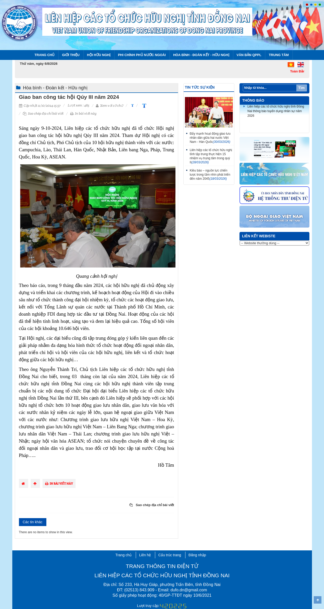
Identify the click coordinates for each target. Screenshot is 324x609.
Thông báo (253, 100)
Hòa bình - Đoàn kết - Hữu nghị (201, 55)
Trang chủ (45, 55)
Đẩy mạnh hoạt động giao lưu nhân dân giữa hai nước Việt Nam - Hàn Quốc (210, 138)
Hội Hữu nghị (99, 55)
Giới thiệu (70, 55)
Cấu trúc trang (169, 555)
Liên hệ (145, 555)
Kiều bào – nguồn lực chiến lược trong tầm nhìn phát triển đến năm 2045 (210, 174)
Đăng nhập (197, 555)
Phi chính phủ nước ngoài (142, 55)
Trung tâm (279, 55)
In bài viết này (83, 113)
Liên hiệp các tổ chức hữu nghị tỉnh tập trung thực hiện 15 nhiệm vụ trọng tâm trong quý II (211, 156)
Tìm (301, 88)
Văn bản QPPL (249, 55)
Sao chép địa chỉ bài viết (43, 113)
